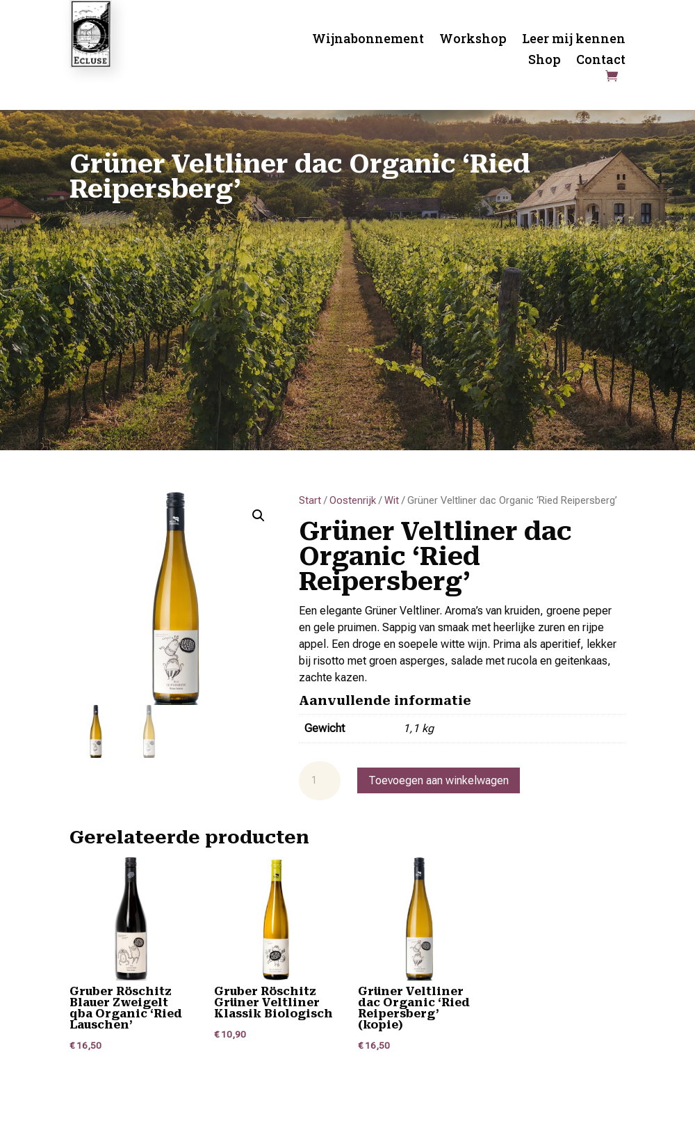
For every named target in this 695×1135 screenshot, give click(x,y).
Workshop (473, 40)
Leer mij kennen (574, 40)
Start (310, 500)
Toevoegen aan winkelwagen (438, 780)
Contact (601, 61)
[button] (258, 515)
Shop (544, 61)
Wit (391, 500)
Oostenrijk (352, 500)
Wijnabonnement (368, 40)
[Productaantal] (320, 780)
